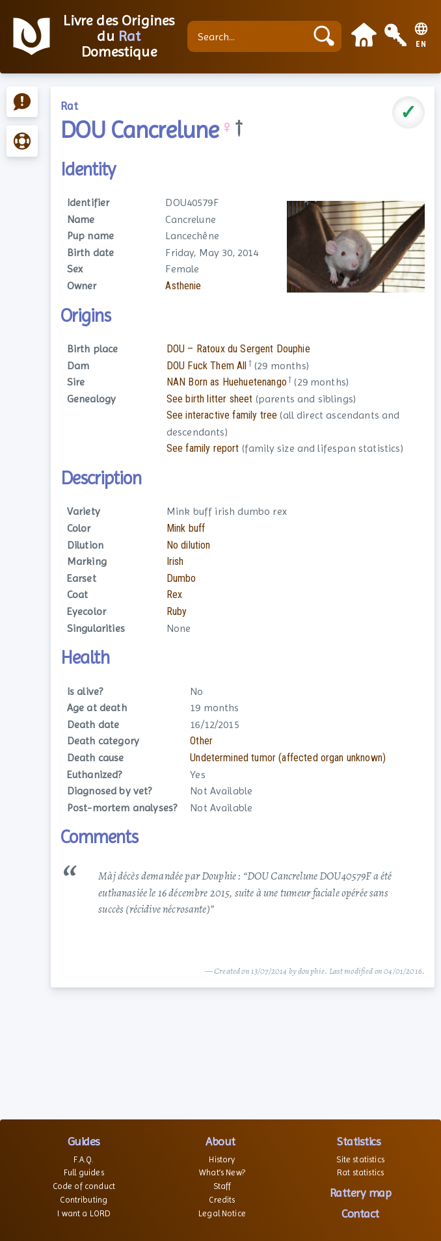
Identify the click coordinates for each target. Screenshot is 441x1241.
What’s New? (222, 1172)
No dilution (189, 545)
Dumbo (181, 578)
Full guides (84, 1172)
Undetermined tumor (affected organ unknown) (288, 757)
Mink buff (186, 528)
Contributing (83, 1200)
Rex (174, 594)
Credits (222, 1200)
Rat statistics (360, 1172)
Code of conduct (84, 1186)
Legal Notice (222, 1213)
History (222, 1159)
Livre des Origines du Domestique (118, 36)
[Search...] (249, 36)
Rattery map (361, 1192)
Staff (222, 1186)
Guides (84, 1141)
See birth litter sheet (210, 399)
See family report (203, 448)
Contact (360, 1213)
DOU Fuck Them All (207, 365)
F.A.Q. (84, 1159)
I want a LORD (83, 1213)
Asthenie (183, 286)
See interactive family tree (222, 415)
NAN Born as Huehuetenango (227, 382)
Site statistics (360, 1159)
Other (201, 741)
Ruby (177, 611)
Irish (175, 561)
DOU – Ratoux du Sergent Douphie (238, 349)
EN (421, 44)
